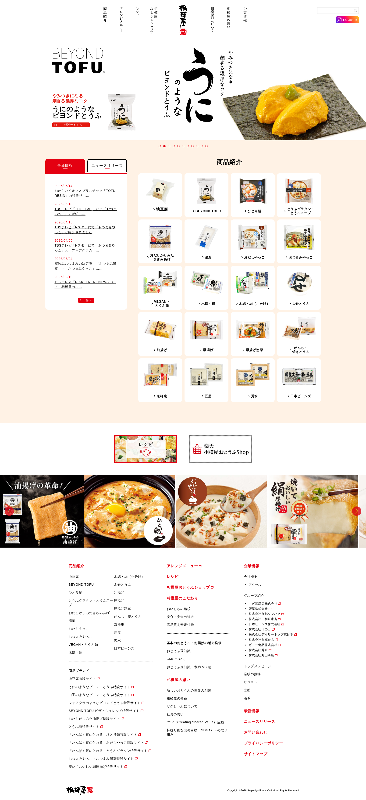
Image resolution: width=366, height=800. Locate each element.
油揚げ (119, 592)
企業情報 (245, 23)
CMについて (176, 659)
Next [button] (356, 511)
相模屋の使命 (177, 698)
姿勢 (247, 690)
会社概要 (251, 576)
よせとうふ (122, 584)
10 (202, 146)
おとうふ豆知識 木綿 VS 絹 (189, 667)
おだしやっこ (79, 629)
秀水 (117, 640)
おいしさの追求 (179, 609)
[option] (46, 511)
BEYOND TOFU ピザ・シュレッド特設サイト (104, 711)
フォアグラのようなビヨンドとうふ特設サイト (105, 703)
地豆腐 (74, 576)
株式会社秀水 (258, 650)
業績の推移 (252, 674)
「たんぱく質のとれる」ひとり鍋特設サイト (103, 734)
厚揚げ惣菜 (122, 608)
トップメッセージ (257, 666)
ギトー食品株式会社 (263, 645)
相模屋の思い (228, 23)
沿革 (247, 698)
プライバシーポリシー (263, 743)
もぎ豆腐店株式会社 (263, 603)
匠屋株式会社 (258, 608)
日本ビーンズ (124, 648)
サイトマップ (255, 754)
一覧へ (87, 300)
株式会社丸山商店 (261, 655)
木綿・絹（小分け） (129, 576)
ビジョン (251, 682)
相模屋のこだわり (212, 23)
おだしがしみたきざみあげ (89, 613)
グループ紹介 (254, 595)
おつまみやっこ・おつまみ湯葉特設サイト (101, 759)
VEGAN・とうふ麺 (83, 644)
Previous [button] (9, 511)
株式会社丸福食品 (261, 640)
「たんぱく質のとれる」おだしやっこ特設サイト (106, 742)
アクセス (255, 584)
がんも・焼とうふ (128, 616)
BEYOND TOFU (81, 584)
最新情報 (251, 711)
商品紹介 (105, 23)
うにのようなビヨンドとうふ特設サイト (100, 687)
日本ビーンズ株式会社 (265, 624)
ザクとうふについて (182, 706)
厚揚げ (119, 600)
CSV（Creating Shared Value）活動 (195, 722)
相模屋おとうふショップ (154, 23)
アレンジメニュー (121, 23)
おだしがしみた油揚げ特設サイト (94, 719)
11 (206, 146)
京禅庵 (119, 624)
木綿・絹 (75, 652)
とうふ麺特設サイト (84, 726)
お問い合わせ (255, 732)
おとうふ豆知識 (179, 651)
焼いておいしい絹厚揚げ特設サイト (96, 766)
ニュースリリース (259, 722)
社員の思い (175, 714)
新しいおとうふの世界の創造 (189, 690)
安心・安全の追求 (180, 617)
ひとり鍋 (75, 592)
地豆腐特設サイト (82, 679)
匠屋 (117, 632)
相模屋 (183, 23)
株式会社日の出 (260, 629)
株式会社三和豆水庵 (263, 619)
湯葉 (72, 621)
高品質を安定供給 (180, 625)
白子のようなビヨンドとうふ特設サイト (100, 695)
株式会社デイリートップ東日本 (271, 634)
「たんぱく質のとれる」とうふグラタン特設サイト (108, 751)
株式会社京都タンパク (265, 614)
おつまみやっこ (81, 637)
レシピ (137, 23)
